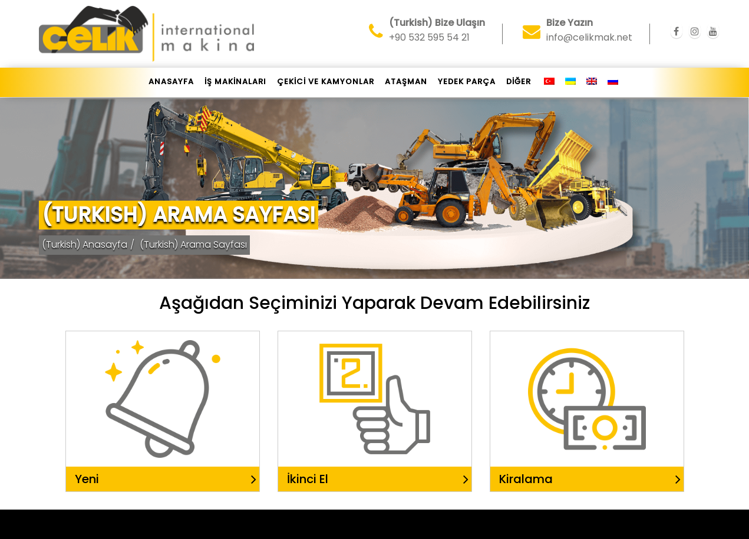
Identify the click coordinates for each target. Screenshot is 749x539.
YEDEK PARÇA (467, 81)
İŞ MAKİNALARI (235, 81)
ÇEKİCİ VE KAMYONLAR (325, 81)
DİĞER (518, 81)
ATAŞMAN (406, 81)
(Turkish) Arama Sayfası (193, 244)
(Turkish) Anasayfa (84, 244)
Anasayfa (171, 81)
